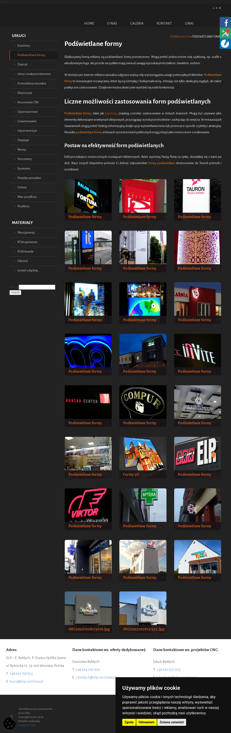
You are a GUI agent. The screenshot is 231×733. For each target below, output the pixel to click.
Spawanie (23, 168)
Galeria (136, 23)
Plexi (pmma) (26, 232)
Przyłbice (23, 206)
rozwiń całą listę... (28, 270)
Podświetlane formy (31, 55)
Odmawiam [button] (147, 722)
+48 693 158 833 (21, 673)
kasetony (110, 113)
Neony (21, 149)
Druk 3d (22, 64)
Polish (204, 7)
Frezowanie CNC (28, 102)
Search (13, 287)
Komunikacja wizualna (31, 83)
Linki (189, 23)
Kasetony (23, 45)
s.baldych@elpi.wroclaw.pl (96, 677)
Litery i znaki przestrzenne (34, 74)
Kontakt (164, 23)
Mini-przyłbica (26, 196)
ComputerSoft (26, 725)
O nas (112, 23)
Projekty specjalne (29, 178)
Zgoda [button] (129, 722)
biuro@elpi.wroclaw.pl (26, 681)
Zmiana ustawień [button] (171, 722)
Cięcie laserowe (27, 111)
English (210, 7)
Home (89, 23)
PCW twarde (25, 251)
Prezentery (24, 159)
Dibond (22, 261)
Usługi (19, 36)
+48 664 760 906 (88, 669)
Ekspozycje (24, 93)
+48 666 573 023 (168, 669)
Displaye (23, 140)
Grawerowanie (27, 121)
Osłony (22, 187)
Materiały (22, 223)
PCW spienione (27, 242)
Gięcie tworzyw (27, 130)
